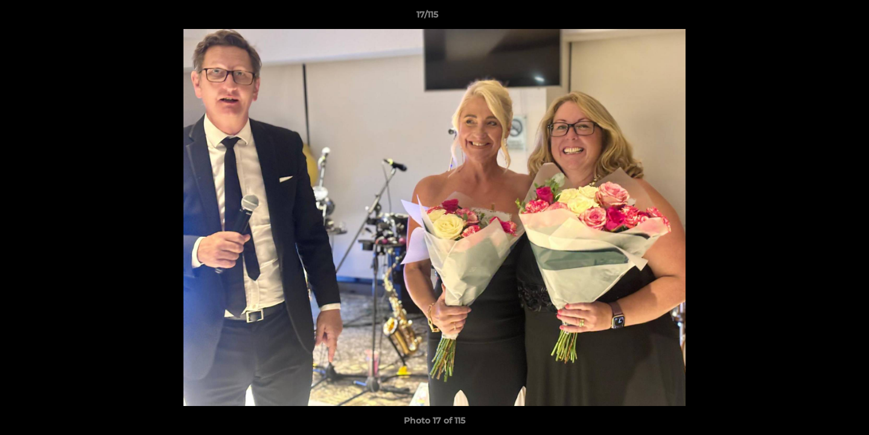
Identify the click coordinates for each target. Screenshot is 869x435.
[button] (818, 17)
